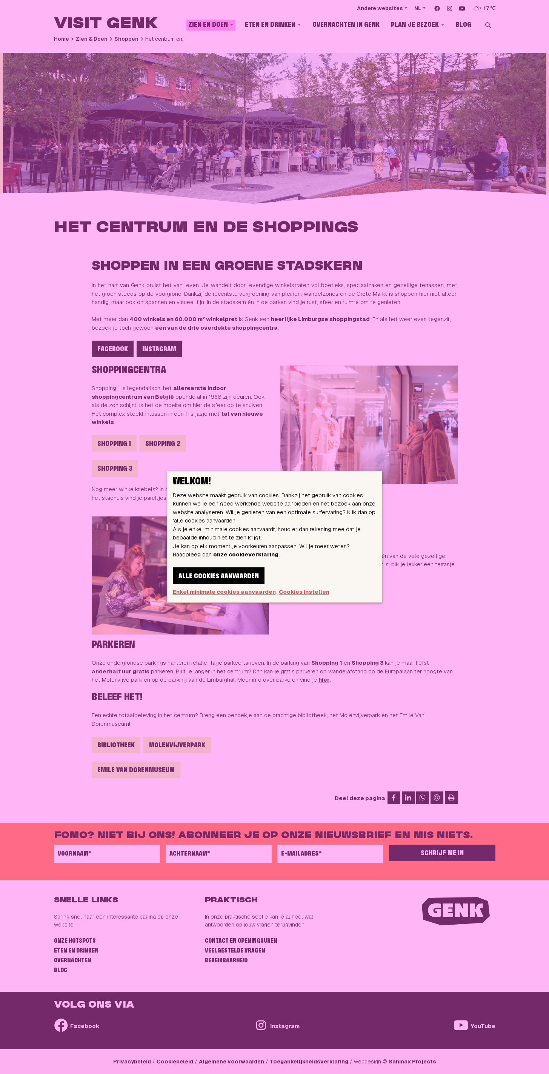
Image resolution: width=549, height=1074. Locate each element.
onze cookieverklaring (245, 554)
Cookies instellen (304, 591)
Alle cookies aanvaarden (218, 576)
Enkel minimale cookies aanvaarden (224, 591)
